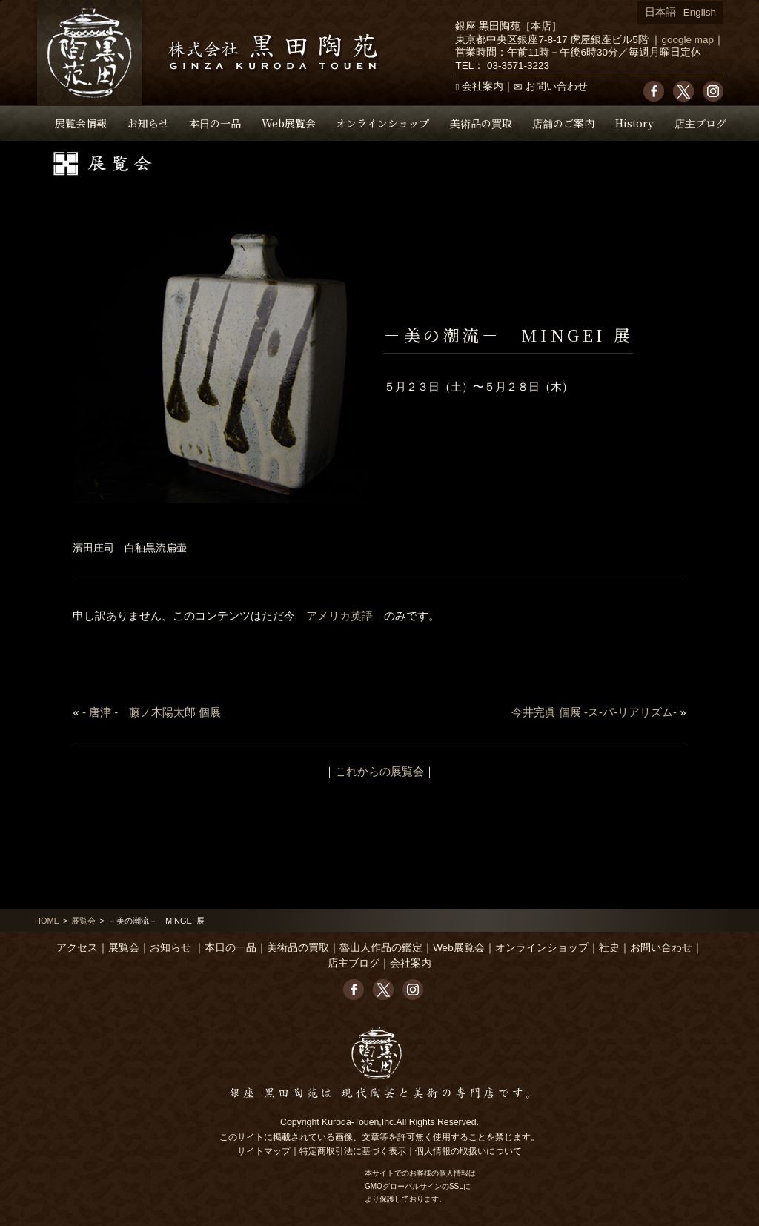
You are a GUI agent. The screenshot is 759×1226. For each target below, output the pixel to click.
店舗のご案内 (563, 123)
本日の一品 (215, 123)
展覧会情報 (81, 123)
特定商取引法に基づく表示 (352, 1151)
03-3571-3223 (518, 65)
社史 (609, 947)
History (634, 123)
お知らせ (148, 123)
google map (687, 39)
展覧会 (83, 920)
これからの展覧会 (379, 771)
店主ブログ (700, 123)
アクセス (77, 947)
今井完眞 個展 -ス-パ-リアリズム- (594, 712)
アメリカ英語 (339, 615)
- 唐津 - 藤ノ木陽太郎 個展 (152, 712)
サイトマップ (264, 1151)
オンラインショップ (382, 123)
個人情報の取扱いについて (468, 1151)
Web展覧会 (289, 123)
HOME (47, 920)
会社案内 (482, 86)
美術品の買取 (481, 123)
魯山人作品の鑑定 (380, 947)
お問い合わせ (557, 86)
